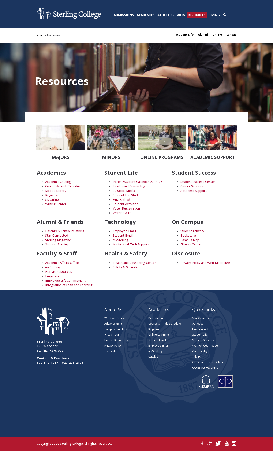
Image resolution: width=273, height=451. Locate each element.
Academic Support (193, 190)
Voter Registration (126, 208)
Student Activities (125, 204)
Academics (146, 15)
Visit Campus (200, 318)
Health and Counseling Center (134, 262)
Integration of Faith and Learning (69, 285)
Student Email (123, 235)
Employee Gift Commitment (65, 280)
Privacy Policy (113, 345)
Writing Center (55, 204)
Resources (197, 15)
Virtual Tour (111, 334)
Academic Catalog (58, 182)
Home (40, 35)
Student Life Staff (125, 195)
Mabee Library (55, 190)
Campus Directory (115, 329)
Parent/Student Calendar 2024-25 (137, 182)
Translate (110, 351)
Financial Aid (121, 199)
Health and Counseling (129, 186)
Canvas (231, 34)
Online (217, 34)
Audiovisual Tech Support (131, 244)
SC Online (52, 199)
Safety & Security (125, 267)
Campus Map (189, 240)
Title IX (196, 356)
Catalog (153, 356)
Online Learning (158, 334)
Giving (214, 15)
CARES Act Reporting (205, 367)
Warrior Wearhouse (205, 345)
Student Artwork (192, 231)
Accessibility (200, 351)
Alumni (203, 34)
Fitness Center (191, 244)
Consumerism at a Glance (208, 362)
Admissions (124, 15)
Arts (181, 15)
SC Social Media (124, 190)
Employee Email (124, 231)
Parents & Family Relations (64, 231)
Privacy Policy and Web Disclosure (205, 262)
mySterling (120, 240)
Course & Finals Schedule (63, 186)
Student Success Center (197, 182)
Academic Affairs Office (62, 262)
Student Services (203, 340)
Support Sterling (57, 244)
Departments (156, 318)
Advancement (113, 323)
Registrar (52, 195)
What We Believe (115, 318)
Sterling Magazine (58, 240)
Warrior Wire (122, 213)
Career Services (191, 186)
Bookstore (188, 235)
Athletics (165, 15)
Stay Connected (56, 235)
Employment (54, 276)
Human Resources (58, 271)
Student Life (184, 34)
